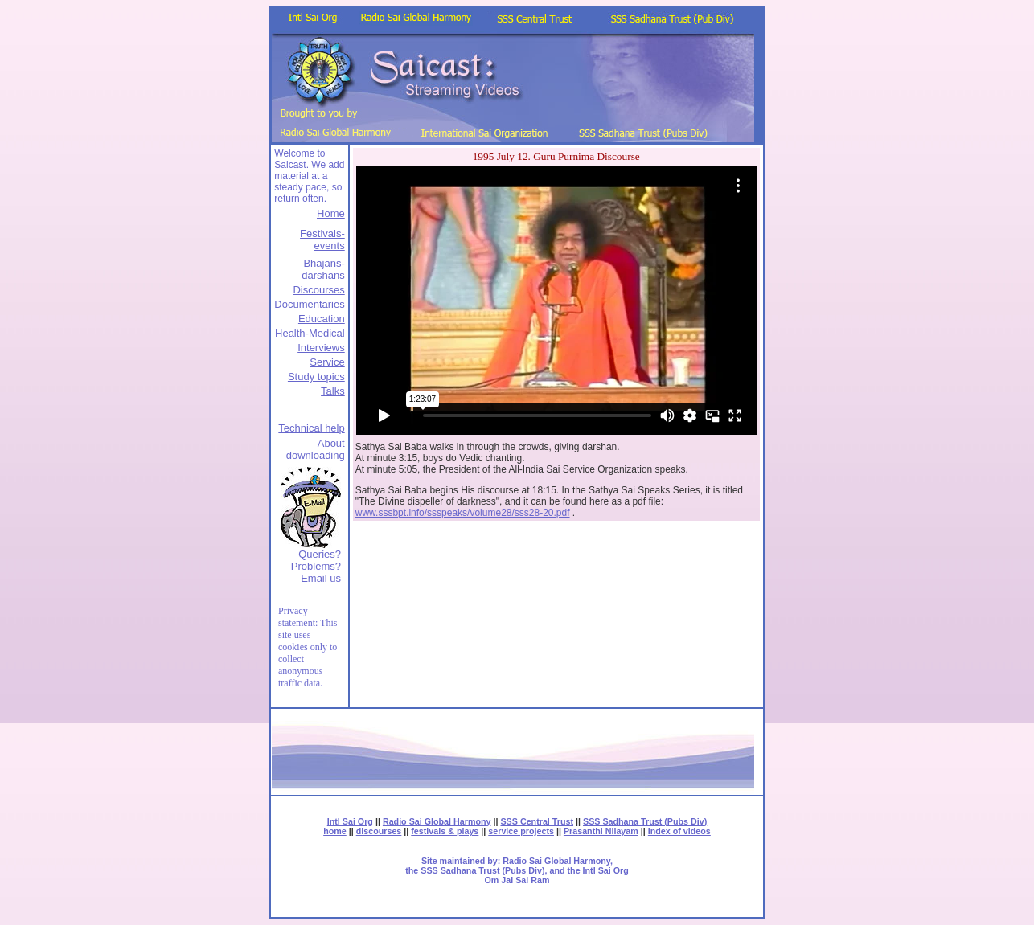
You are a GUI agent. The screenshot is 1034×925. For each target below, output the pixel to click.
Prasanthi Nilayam (601, 831)
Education (321, 319)
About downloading (315, 449)
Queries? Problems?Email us (316, 566)
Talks (333, 391)
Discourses (318, 290)
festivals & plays (444, 831)
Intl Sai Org (350, 821)
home (335, 831)
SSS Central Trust (536, 821)
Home (331, 213)
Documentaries (309, 304)
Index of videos (679, 831)
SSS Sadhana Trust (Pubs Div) (645, 821)
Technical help (311, 428)
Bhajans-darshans (323, 269)
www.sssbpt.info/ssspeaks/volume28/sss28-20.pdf (462, 512)
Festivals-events (322, 239)
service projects (521, 831)
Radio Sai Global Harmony (437, 821)
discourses (379, 831)
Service (327, 362)
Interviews (321, 348)
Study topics (316, 376)
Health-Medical (310, 333)
